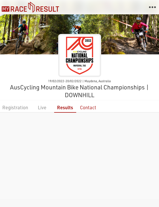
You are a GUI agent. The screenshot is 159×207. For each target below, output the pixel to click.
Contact (88, 107)
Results (65, 107)
